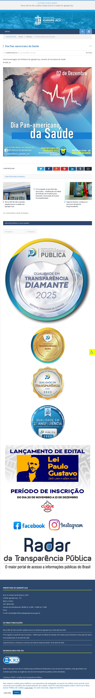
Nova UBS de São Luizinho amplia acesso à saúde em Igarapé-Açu (47, 6)
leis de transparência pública (41, 672)
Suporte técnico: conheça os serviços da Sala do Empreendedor (77, 204)
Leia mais (28, 687)
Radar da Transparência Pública (30, 677)
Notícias (89, 53)
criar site (18, 669)
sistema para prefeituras (33, 669)
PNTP (13, 677)
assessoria (59, 669)
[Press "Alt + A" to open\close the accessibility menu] (92, 352)
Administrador (11, 53)
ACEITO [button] (16, 692)
